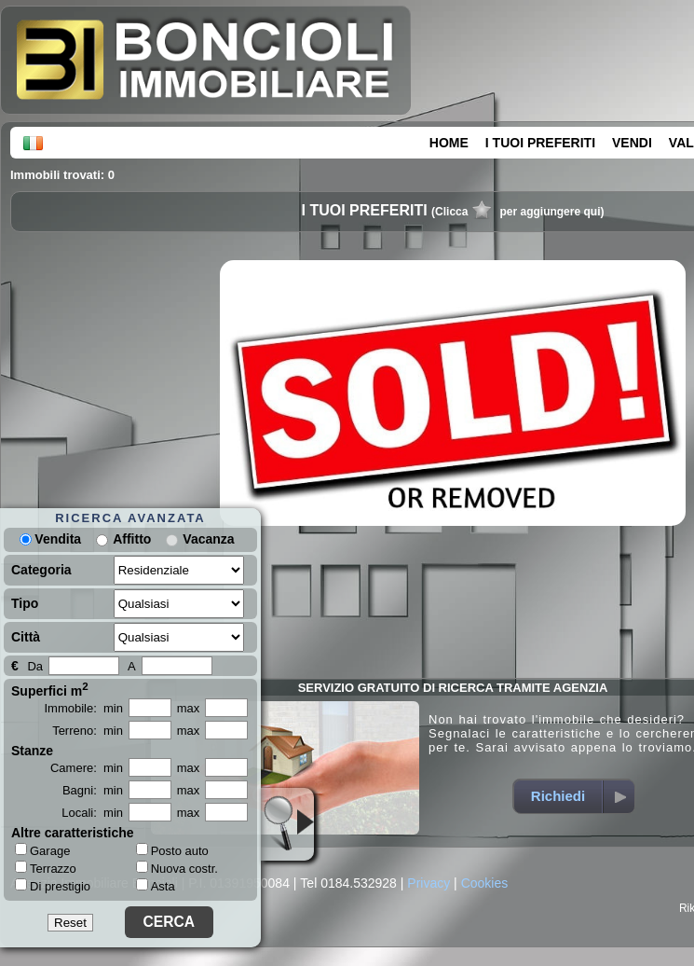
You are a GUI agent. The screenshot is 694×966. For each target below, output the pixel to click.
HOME (449, 142)
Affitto (132, 538)
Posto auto (172, 851)
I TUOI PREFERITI (540, 142)
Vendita (50, 538)
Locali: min (92, 813)
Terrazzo (45, 868)
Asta (155, 886)
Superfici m (49, 689)
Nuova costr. (177, 869)
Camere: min (86, 768)
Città (25, 636)
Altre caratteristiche (72, 832)
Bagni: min (92, 790)
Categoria (41, 569)
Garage (42, 850)
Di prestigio (52, 885)
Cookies (485, 883)
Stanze (32, 750)
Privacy (428, 883)
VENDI (632, 142)
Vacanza (208, 538)
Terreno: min (87, 731)
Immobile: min (83, 708)
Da (35, 666)
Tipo (24, 603)
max (188, 708)
